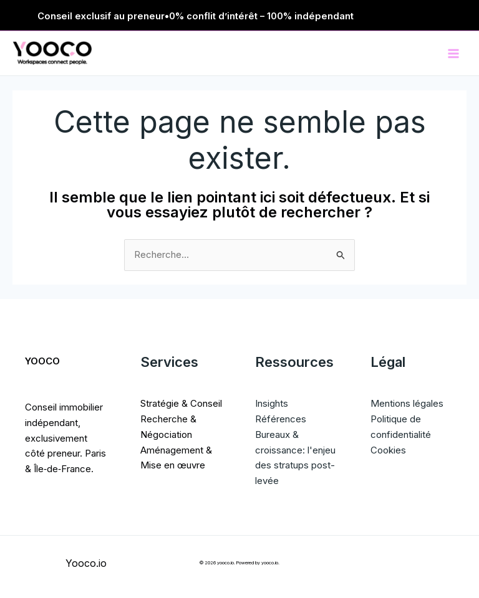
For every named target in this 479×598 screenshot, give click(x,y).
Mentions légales (406, 403)
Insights (271, 403)
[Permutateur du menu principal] (453, 53)
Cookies (388, 450)
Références (280, 419)
